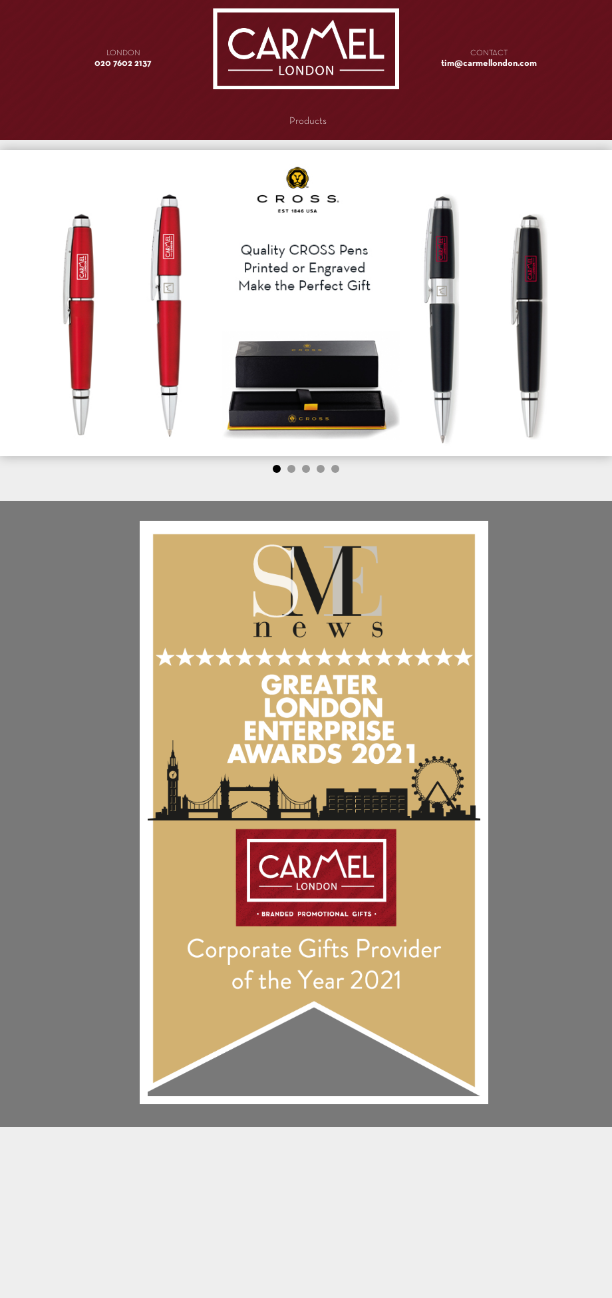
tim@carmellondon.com (489, 63)
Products (308, 121)
